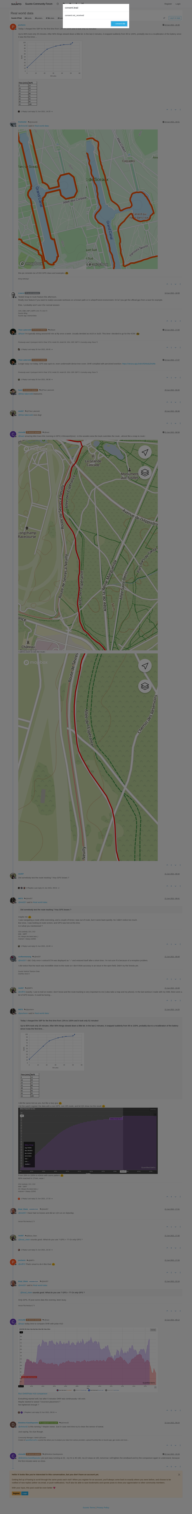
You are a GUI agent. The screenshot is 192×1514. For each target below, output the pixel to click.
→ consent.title (119, 24)
